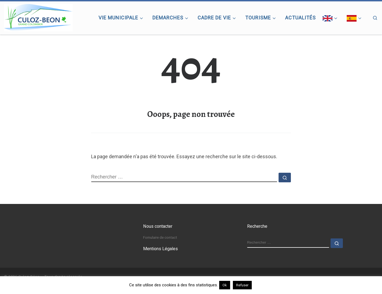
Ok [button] (224, 285)
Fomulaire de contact (160, 237)
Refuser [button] (242, 285)
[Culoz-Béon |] (38, 16)
